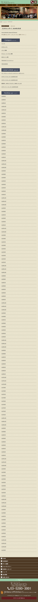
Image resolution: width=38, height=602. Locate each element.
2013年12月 (3, 540)
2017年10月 (3, 384)
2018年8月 (3, 353)
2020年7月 (3, 282)
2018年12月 (3, 340)
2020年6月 (3, 286)
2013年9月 (3, 550)
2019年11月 (3, 306)
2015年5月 (3, 482)
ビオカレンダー (4, 47)
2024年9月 (3, 133)
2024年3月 (3, 150)
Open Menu (35, 2)
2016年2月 (3, 451)
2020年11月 (3, 269)
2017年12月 (3, 377)
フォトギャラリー (7, 566)
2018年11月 (3, 343)
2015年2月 (3, 492)
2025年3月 (3, 120)
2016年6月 (3, 438)
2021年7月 (3, 242)
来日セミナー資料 (5, 57)
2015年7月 (3, 475)
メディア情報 (4, 50)
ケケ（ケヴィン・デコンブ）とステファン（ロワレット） (12, 73)
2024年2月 (3, 153)
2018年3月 (3, 367)
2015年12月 (3, 458)
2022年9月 (3, 208)
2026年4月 (3, 96)
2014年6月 (3, 519)
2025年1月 (3, 123)
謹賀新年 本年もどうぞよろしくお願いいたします (11, 83)
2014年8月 (3, 512)
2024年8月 (3, 136)
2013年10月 (3, 546)
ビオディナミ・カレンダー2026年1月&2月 (9, 86)
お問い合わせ (6, 577)
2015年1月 (3, 496)
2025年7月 (3, 113)
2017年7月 (3, 394)
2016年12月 (3, 418)
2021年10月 (3, 231)
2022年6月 (3, 218)
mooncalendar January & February (9, 32)
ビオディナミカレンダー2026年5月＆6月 (9, 76)
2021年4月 (3, 252)
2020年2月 (3, 299)
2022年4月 (3, 221)
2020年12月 (3, 265)
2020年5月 (3, 289)
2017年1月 (3, 414)
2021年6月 (3, 245)
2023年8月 (3, 174)
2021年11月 (3, 228)
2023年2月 (3, 191)
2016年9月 (3, 428)
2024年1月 (3, 157)
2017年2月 (3, 411)
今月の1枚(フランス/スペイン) (7, 60)
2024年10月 (3, 130)
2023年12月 (3, 160)
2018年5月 (3, 360)
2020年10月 (3, 272)
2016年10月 (3, 424)
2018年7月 (3, 357)
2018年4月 (3, 363)
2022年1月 (3, 225)
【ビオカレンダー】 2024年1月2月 (11, 28)
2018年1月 (3, 374)
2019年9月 (3, 313)
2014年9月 (3, 509)
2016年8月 (3, 431)
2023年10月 (3, 167)
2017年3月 (3, 407)
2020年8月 (3, 279)
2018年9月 (3, 350)
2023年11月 (3, 164)
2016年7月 (3, 435)
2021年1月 (3, 262)
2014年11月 (3, 502)
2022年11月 (3, 201)
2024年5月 (3, 147)
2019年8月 (3, 316)
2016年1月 (3, 455)
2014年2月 (3, 533)
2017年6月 (3, 397)
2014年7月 (3, 516)
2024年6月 (3, 143)
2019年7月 (3, 319)
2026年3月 (3, 99)
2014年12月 (3, 499)
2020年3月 (3, 296)
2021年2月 (3, 258)
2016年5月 (3, 441)
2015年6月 (3, 479)
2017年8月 (3, 391)
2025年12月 (3, 106)
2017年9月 (3, 387)
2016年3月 (3, 448)
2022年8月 (3, 211)
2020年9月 (3, 275)
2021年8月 (3, 238)
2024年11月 (3, 126)
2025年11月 (3, 109)
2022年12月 (3, 197)
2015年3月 (3, 489)
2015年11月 (3, 462)
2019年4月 (3, 330)
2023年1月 (3, 194)
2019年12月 (3, 302)
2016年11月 (3, 421)
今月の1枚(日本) (4, 64)
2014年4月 (3, 526)
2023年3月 (3, 187)
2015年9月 (3, 468)
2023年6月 (3, 177)
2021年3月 (3, 255)
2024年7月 (3, 140)
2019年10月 (3, 309)
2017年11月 (3, 380)
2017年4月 (3, 404)
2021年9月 (3, 235)
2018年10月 (3, 346)
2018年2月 (3, 370)
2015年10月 (3, 465)
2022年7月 (3, 214)
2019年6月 (3, 323)
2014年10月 (3, 506)
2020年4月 (3, 292)
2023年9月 (3, 170)
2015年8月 (3, 472)
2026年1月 (3, 103)
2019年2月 (3, 336)
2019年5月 (3, 326)
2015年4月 (3, 485)
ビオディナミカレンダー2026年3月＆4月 (9, 80)
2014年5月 (3, 523)
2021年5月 (3, 248)
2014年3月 (3, 529)
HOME (1, 21)
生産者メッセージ (7, 569)
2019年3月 (3, 333)
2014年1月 (3, 536)
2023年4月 (3, 184)
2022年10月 (3, 204)
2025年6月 (3, 116)
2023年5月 (3, 181)
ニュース (5, 21)
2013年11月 (3, 543)
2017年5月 (3, 401)
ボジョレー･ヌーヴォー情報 (7, 53)
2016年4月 (3, 445)
